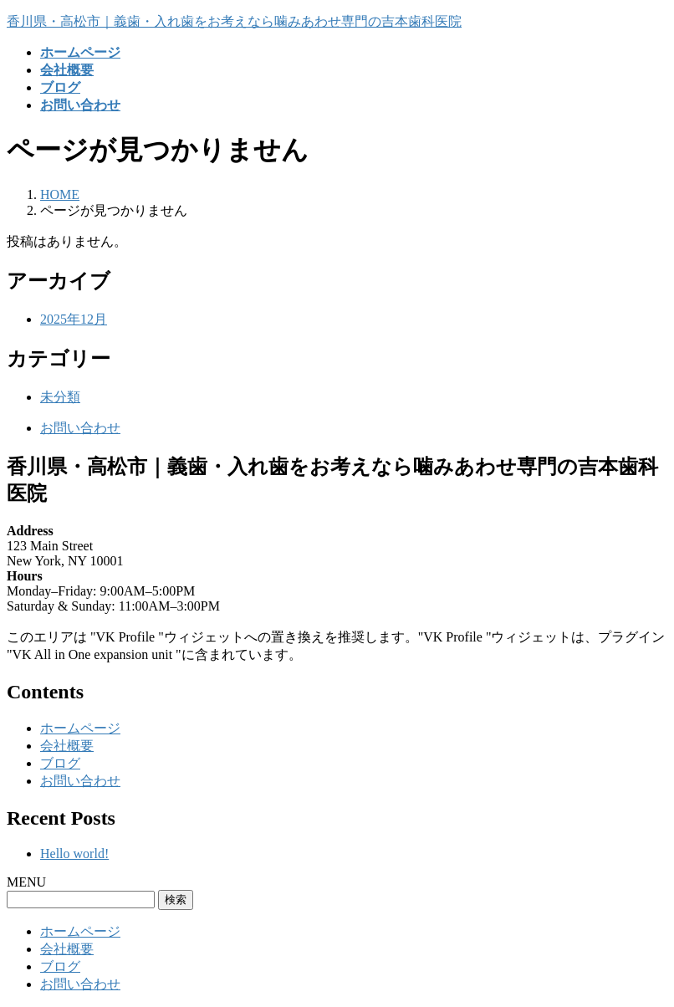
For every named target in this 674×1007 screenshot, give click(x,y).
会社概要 (67, 746)
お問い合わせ (80, 428)
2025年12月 (73, 319)
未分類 (60, 397)
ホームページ (80, 728)
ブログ (60, 763)
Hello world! (74, 853)
